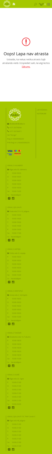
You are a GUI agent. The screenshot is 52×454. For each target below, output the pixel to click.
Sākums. (26, 66)
